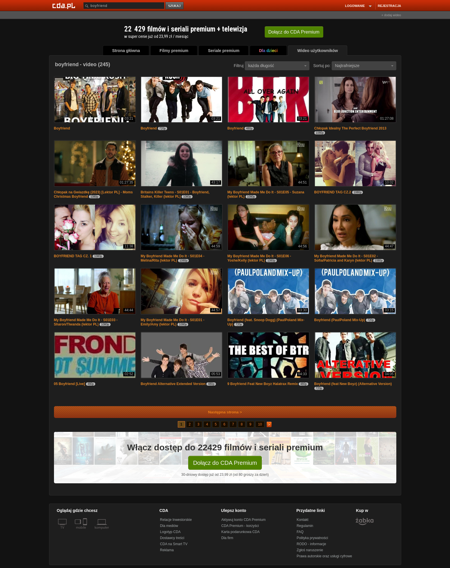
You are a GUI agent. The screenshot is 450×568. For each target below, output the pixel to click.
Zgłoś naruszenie (310, 550)
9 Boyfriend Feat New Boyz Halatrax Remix (262, 384)
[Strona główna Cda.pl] (64, 5)
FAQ (300, 532)
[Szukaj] (124, 5)
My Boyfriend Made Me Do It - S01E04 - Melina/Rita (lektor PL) (172, 258)
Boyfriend (62, 128)
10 (260, 424)
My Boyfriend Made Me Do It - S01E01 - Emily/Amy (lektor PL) (172, 322)
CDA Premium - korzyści (240, 526)
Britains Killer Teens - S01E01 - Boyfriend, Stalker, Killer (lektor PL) (175, 194)
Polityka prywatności (312, 538)
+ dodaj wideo (391, 15)
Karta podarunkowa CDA (240, 532)
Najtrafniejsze (364, 65)
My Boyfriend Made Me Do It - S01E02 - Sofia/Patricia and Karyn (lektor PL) (346, 258)
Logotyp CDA (170, 532)
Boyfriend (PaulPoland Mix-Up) (339, 320)
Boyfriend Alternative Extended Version (173, 384)
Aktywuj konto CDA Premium (243, 520)
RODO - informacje (311, 544)
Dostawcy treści (172, 538)
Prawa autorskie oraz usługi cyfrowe (324, 556)
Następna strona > (221, 412)
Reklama (166, 550)
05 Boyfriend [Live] (69, 384)
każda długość (277, 65)
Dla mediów (169, 526)
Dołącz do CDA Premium (225, 463)
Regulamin (305, 526)
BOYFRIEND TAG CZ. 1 (73, 256)
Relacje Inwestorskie (176, 520)
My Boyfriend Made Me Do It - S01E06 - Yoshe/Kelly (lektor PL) (259, 258)
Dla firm (227, 538)
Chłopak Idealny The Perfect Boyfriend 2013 (350, 128)
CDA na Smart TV (173, 544)
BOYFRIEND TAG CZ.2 (332, 192)
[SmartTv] (85, 531)
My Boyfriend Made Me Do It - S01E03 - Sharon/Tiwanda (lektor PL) (86, 322)
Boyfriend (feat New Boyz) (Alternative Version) (353, 384)
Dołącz (294, 31)
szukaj (174, 6)
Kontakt (303, 520)
